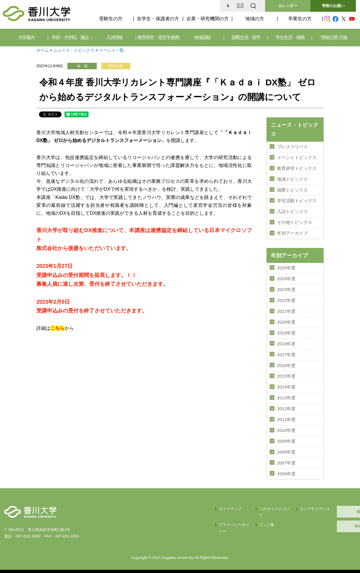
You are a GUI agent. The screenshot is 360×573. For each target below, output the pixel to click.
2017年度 (286, 351)
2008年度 (286, 447)
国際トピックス (292, 189)
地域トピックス (292, 178)
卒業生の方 (300, 18)
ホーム (42, 50)
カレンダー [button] (287, 6)
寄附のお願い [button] (333, 6)
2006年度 (286, 468)
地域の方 (254, 18)
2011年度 (286, 415)
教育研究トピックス (297, 167)
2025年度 (286, 266)
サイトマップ (171, 503)
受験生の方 (111, 18)
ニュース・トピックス (73, 50)
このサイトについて (225, 503)
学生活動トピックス (297, 199)
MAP (184, 6)
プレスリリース (292, 146)
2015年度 (286, 372)
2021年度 (286, 309)
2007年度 (286, 458)
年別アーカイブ (292, 231)
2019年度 (286, 330)
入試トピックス (292, 210)
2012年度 (286, 404)
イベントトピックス (297, 157)
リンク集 (215, 513)
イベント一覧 (111, 50)
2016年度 (286, 362)
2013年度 (286, 394)
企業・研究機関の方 (207, 18)
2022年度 (286, 298)
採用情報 (328, 506)
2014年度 (286, 383)
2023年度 (286, 287)
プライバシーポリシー (179, 513)
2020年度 (286, 319)
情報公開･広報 (334, 37)
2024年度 (286, 277)
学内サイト (328, 521)
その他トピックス (294, 221)
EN (230, 6)
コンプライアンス (271, 503)
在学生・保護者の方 (158, 18)
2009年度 (286, 436)
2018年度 (286, 340)
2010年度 (286, 426)
